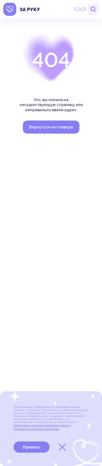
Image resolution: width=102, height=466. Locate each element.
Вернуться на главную (51, 127)
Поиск (93, 9)
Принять (31, 447)
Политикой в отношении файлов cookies (41, 425)
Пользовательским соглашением (36, 428)
